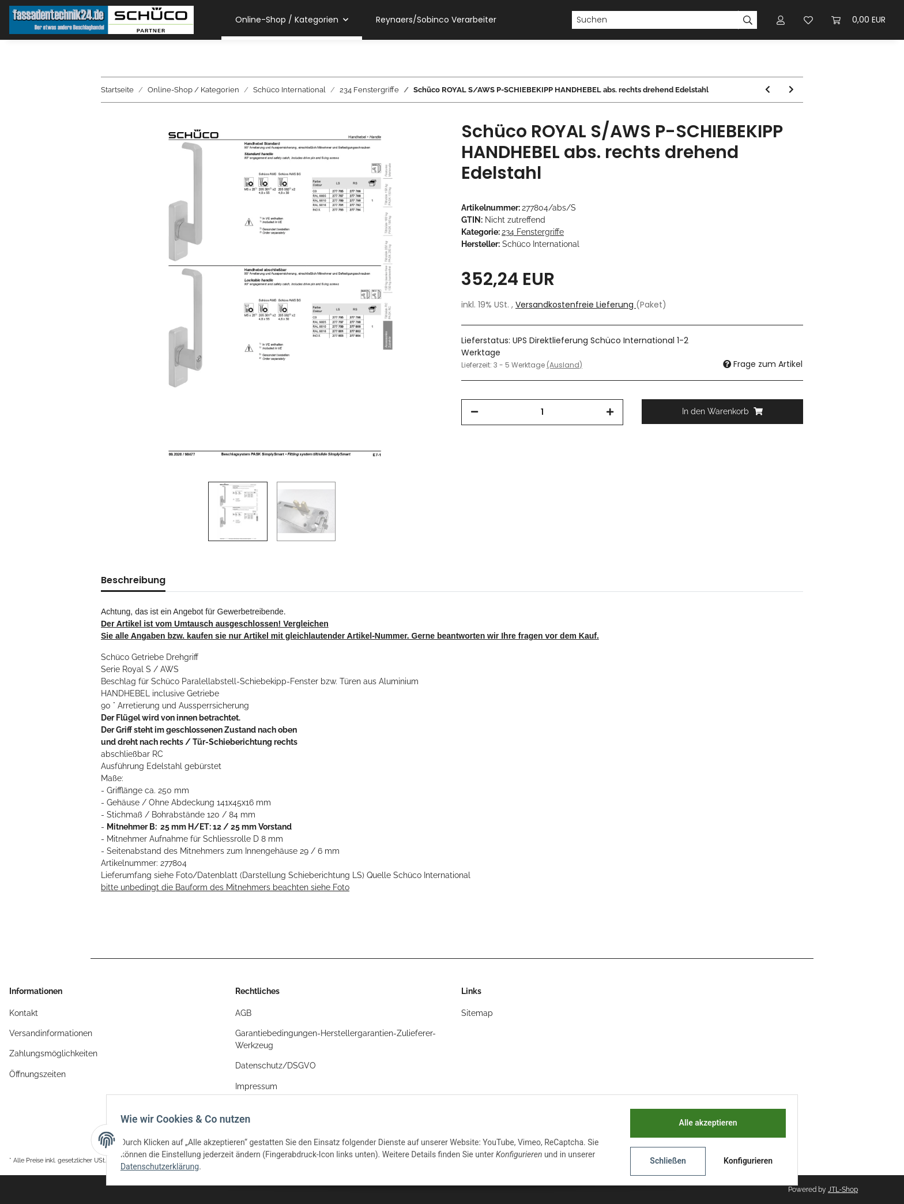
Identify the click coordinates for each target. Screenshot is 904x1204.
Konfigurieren (744, 1160)
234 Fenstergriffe (533, 232)
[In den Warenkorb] (723, 411)
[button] (780, 20)
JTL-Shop (843, 1190)
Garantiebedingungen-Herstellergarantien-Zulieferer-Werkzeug (335, 1039)
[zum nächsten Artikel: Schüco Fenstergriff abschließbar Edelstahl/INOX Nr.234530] (791, 89)
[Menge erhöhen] (610, 412)
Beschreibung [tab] (133, 580)
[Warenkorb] (858, 20)
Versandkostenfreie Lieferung (575, 304)
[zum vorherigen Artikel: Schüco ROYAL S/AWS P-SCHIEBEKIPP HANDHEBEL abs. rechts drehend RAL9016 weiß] (767, 89)
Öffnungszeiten (37, 1074)
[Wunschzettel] (808, 20)
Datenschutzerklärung (164, 1166)
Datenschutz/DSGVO (275, 1065)
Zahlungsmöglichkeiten (53, 1053)
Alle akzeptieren (703, 1122)
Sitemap (477, 1013)
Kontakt (23, 1013)
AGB (243, 1013)
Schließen (663, 1160)
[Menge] (542, 412)
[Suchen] (655, 20)
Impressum (256, 1086)
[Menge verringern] (474, 412)
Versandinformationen (50, 1033)
